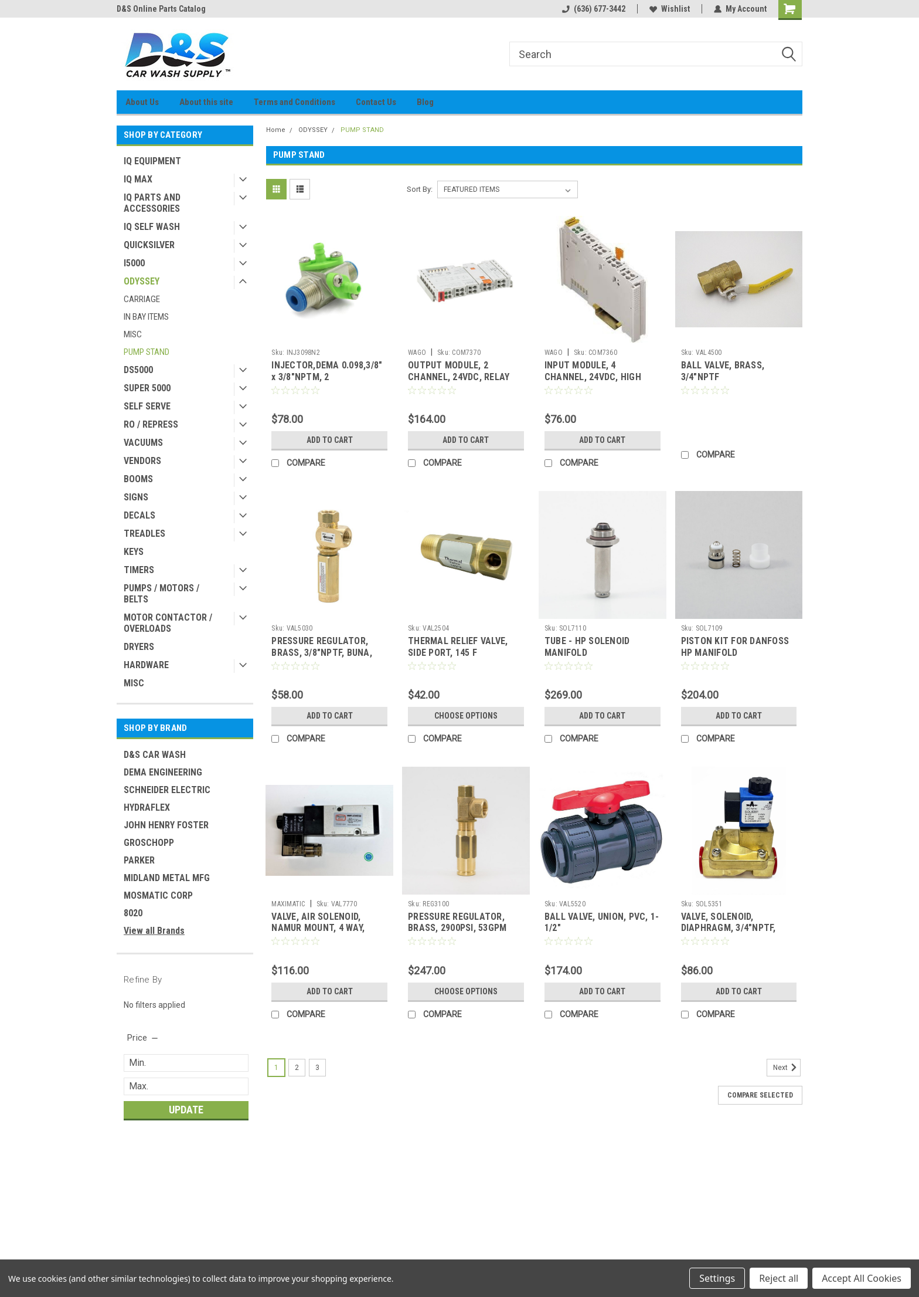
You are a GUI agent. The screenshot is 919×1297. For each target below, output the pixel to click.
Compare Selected (760, 1095)
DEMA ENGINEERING (163, 772)
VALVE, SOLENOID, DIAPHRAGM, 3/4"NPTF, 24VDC (728, 928)
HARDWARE (146, 664)
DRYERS (139, 646)
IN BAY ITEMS (146, 316)
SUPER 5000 (147, 388)
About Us (142, 102)
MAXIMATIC (288, 904)
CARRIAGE (142, 299)
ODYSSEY (141, 281)
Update (186, 1109)
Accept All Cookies (861, 1278)
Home (275, 130)
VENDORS (142, 460)
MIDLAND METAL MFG (167, 877)
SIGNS (136, 497)
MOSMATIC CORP (158, 895)
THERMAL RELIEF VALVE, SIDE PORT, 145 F (458, 646)
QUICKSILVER (149, 244)
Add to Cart (330, 440)
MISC (133, 334)
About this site (206, 102)
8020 (133, 913)
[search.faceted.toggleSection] (143, 1037)
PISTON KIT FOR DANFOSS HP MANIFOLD (735, 646)
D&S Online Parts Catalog (161, 8)
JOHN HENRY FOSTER (166, 825)
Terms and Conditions (294, 102)
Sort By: (420, 189)
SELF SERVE (147, 406)
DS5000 (138, 369)
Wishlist (669, 8)
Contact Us (376, 102)
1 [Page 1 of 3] (276, 1068)
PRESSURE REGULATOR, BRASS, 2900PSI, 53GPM (457, 922)
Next (787, 1068)
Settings (717, 1278)
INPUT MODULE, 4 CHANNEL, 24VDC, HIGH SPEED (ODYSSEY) (592, 377)
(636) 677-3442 (593, 8)
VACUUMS (143, 442)
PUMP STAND (146, 352)
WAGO (417, 352)
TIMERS (139, 569)
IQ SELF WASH (152, 226)
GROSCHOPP (149, 842)
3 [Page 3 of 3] (317, 1068)
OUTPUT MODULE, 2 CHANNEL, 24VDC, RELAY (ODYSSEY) (458, 377)
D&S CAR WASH (155, 754)
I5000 (134, 263)
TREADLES (144, 533)
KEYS (134, 551)
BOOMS (138, 479)
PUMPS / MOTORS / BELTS (161, 594)
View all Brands (154, 930)
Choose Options (466, 715)
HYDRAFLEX (147, 807)
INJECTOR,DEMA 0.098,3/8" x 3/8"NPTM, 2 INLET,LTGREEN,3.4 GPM (326, 377)
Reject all (778, 1278)
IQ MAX (138, 179)
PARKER (139, 860)
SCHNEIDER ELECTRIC (167, 789)
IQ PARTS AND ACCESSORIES (152, 203)
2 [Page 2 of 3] (297, 1068)
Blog (425, 102)
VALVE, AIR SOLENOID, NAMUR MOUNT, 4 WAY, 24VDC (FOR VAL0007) (318, 928)
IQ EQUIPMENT (152, 161)
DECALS (139, 515)
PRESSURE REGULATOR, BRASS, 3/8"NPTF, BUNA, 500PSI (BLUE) (321, 652)
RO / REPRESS (151, 424)
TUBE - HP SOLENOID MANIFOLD (587, 646)
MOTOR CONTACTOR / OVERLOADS (168, 623)
